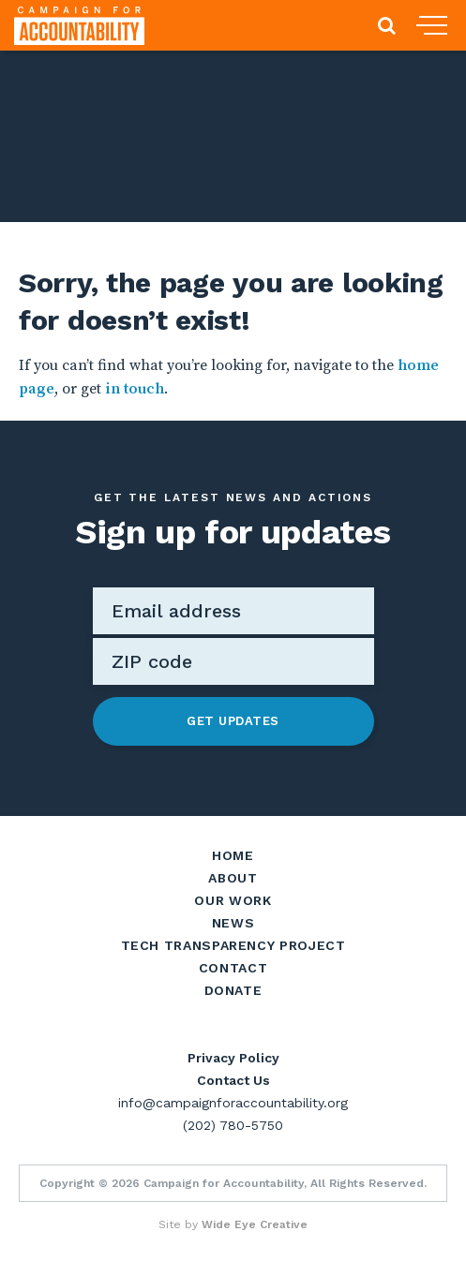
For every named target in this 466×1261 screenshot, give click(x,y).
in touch (134, 388)
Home (233, 855)
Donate (233, 990)
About (232, 877)
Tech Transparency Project (233, 945)
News (233, 922)
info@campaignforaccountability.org (233, 1102)
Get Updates (233, 721)
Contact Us (233, 1080)
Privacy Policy (233, 1057)
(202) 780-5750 (233, 1125)
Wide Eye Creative (255, 1224)
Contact (233, 967)
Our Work (232, 900)
